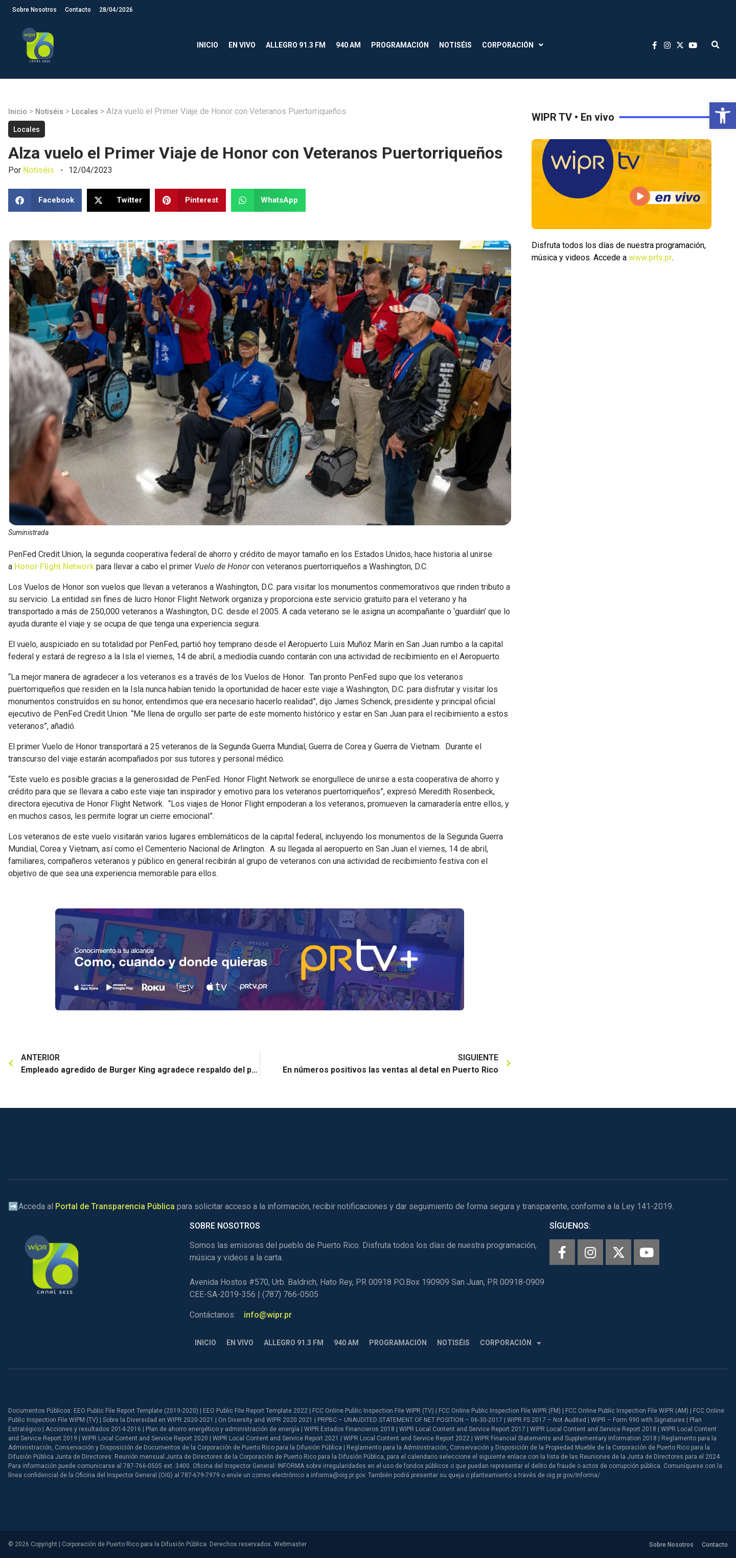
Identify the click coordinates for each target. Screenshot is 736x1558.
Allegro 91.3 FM (296, 45)
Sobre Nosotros (34, 9)
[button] (722, 115)
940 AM (348, 45)
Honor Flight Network (54, 566)
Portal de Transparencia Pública (115, 1206)
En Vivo (242, 45)
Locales (85, 111)
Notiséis (455, 45)
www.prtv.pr (650, 257)
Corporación (512, 45)
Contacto (78, 9)
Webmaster (290, 1544)
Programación (400, 45)
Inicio (207, 45)
